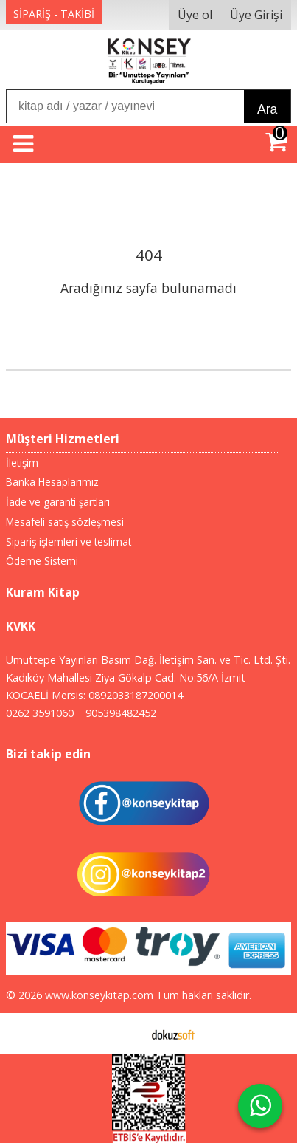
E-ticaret (125, 1034)
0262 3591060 (40, 713)
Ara (267, 109)
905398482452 (120, 713)
